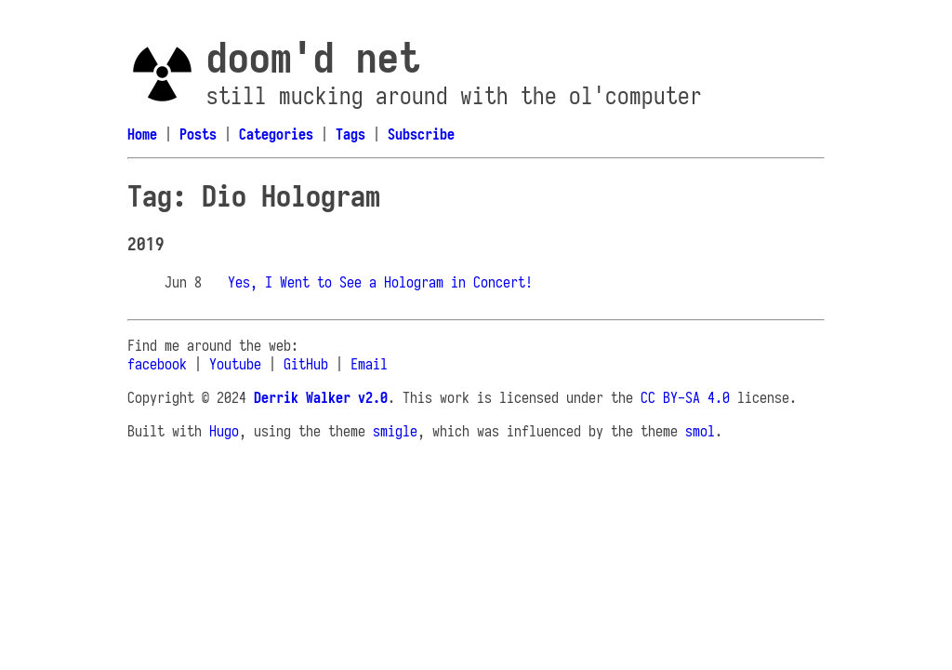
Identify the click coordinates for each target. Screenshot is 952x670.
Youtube (235, 364)
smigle (395, 431)
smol (700, 431)
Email (369, 364)
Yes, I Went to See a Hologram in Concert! (380, 282)
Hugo (224, 431)
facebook (157, 364)
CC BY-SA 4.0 (685, 397)
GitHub (306, 364)
